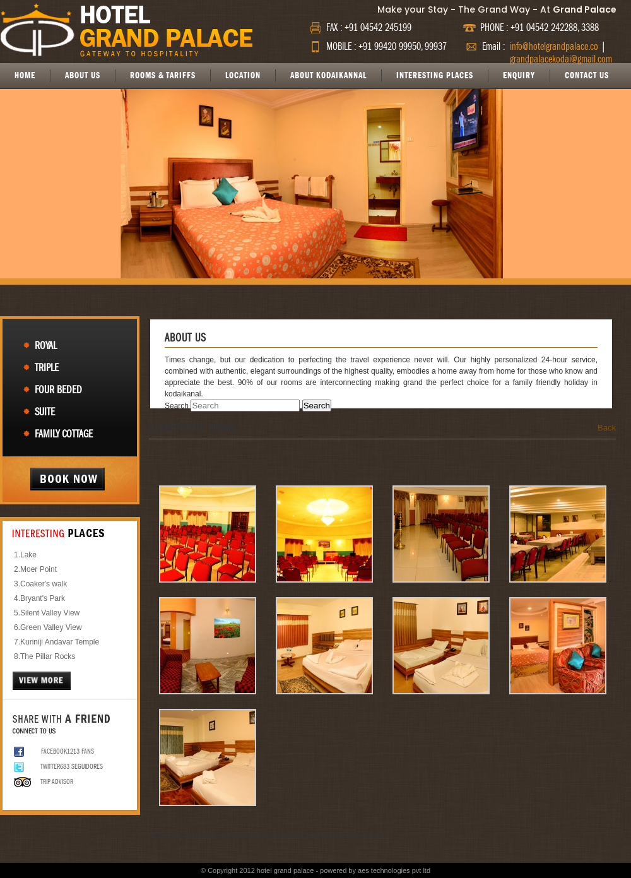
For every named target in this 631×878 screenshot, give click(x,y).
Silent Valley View (50, 612)
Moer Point (38, 569)
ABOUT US (82, 75)
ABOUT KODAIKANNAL (328, 75)
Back (607, 427)
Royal (46, 345)
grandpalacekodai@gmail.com (561, 59)
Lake (28, 554)
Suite (45, 411)
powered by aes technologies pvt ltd (375, 870)
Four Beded (58, 389)
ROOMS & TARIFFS (163, 75)
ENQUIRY (519, 75)
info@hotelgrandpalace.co (554, 46)
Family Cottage (64, 434)
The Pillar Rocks (47, 656)
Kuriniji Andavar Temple (59, 642)
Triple (47, 367)
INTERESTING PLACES (434, 75)
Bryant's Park (42, 598)
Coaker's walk (43, 583)
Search (177, 405)
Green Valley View (51, 627)
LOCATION (243, 75)
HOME (25, 75)
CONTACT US (587, 75)
